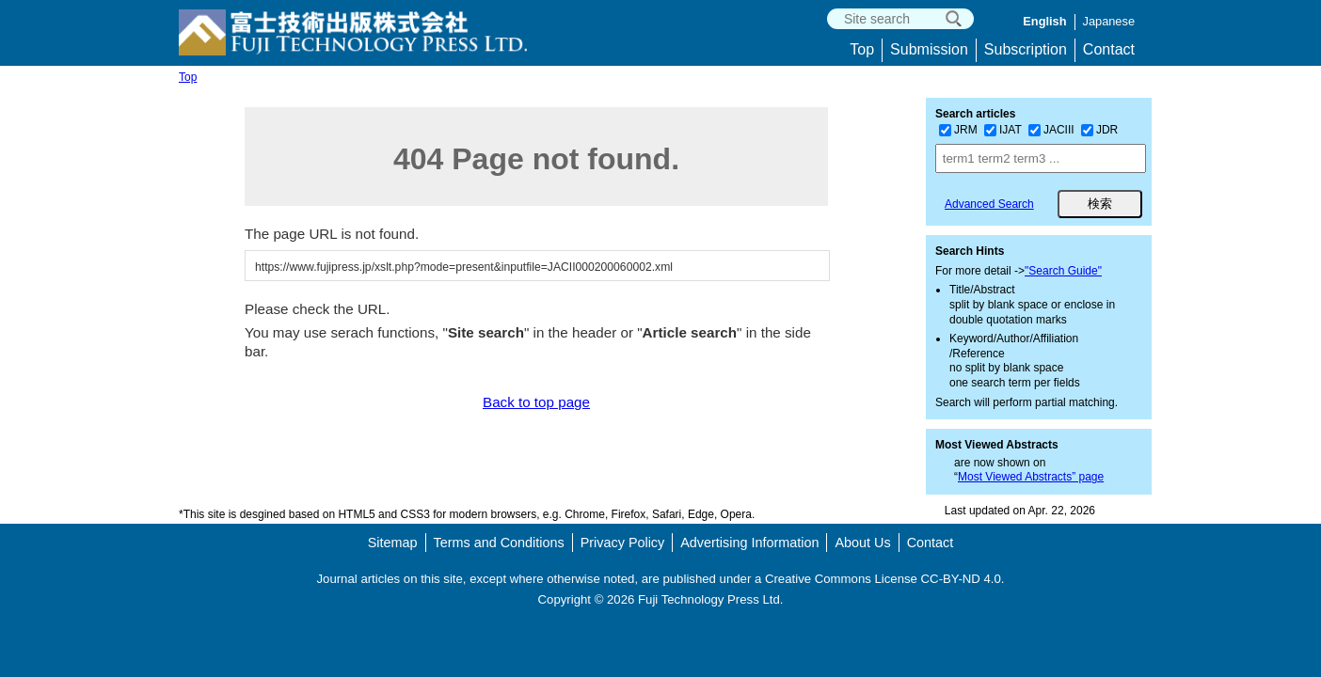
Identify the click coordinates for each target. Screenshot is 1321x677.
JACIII (1051, 129)
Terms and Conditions (499, 542)
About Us (862, 542)
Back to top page (536, 402)
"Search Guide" (1063, 270)
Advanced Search (989, 204)
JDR (1099, 129)
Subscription (1025, 49)
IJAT (1003, 129)
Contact (1109, 49)
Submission (929, 49)
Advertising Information (749, 542)
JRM (958, 129)
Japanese (1109, 21)
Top (862, 49)
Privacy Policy (623, 542)
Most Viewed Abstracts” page (1031, 476)
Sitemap (393, 542)
